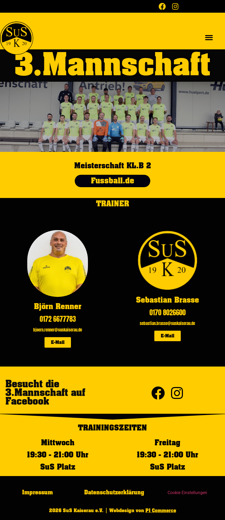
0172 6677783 (58, 319)
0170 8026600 (167, 312)
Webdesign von (142, 510)
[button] (209, 37)
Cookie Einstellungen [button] (187, 492)
